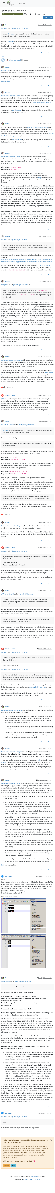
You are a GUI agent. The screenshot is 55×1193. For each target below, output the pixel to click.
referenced (17, 60)
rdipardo (8, 236)
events (43, 265)
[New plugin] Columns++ (20, 28)
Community (20, 3)
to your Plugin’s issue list (37, 687)
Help (2, 865)
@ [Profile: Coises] (4, 28)
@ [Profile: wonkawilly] (5, 981)
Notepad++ (34, 1176)
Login (13, 1165)
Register (6, 1165)
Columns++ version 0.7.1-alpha (11, 360)
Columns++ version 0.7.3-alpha (11, 710)
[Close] (51, 1140)
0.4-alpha (11, 34)
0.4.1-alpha (10, 42)
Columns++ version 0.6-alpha (11, 96)
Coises (7, 25)
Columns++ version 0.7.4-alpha (11, 752)
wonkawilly (8, 876)
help (39, 178)
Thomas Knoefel (10, 395)
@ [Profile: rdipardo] (4, 285)
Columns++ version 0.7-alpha (11, 157)
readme (3, 762)
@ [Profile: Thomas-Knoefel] (7, 424)
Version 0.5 (5, 70)
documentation (6, 81)
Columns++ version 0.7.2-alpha (11, 526)
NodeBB (26, 1179)
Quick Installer (17, 110)
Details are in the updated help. (42, 102)
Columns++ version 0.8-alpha (11, 783)
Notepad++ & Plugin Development (12, 14)
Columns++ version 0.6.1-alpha (37, 127)
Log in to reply (48, 17)
